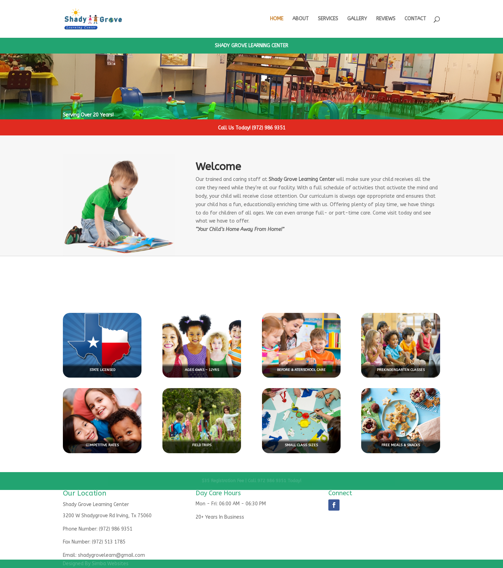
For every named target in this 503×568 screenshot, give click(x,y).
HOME (276, 19)
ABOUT (300, 19)
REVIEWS (385, 19)
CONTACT (415, 19)
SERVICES (328, 19)
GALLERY (357, 19)
